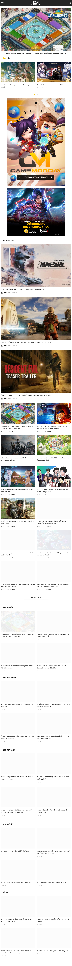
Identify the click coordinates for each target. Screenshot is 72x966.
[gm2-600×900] (36, 142)
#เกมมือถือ (8, 607)
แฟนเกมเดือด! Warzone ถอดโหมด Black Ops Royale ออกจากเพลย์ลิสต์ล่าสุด (17, 459)
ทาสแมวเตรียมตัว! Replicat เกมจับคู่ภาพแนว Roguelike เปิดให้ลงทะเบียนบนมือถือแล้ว (18, 585)
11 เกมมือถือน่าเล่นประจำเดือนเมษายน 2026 (50, 85)
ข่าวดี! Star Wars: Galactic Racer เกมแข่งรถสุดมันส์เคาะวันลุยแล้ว (23, 289)
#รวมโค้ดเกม (9, 750)
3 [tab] (37, 95)
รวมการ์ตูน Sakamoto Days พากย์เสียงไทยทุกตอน (52, 951)
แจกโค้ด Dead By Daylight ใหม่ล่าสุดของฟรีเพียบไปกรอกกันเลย (53, 811)
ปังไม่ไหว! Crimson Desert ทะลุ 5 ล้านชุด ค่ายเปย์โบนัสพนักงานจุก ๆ (17, 522)
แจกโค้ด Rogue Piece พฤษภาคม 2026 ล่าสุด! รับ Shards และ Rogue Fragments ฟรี (52, 427)
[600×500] (36, 212)
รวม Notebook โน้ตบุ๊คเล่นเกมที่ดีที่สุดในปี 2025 (51, 883)
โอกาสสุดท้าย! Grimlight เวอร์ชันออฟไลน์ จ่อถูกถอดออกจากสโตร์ (18, 86)
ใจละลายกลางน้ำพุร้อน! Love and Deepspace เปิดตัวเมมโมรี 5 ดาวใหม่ (17, 554)
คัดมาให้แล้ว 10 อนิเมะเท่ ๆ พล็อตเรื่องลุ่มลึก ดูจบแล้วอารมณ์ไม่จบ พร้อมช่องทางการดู (16, 952)
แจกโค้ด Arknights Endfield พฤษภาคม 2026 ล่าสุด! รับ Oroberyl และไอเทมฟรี (16, 811)
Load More (36, 597)
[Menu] (2, 3)
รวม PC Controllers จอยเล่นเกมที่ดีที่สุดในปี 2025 (16, 883)
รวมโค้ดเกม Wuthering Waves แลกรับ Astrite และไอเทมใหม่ (53, 778)
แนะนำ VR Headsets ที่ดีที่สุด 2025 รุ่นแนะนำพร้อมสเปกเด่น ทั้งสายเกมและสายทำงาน (54, 852)
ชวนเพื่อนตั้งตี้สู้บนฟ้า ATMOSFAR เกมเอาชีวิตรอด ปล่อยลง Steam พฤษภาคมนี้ (27, 342)
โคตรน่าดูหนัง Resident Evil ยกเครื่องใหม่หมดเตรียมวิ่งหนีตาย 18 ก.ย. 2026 (26, 395)
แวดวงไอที (8, 824)
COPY (5, 292)
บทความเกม (14, 431)
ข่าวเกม (2, 90)
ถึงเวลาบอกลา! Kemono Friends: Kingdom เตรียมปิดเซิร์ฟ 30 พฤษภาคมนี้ (17, 491)
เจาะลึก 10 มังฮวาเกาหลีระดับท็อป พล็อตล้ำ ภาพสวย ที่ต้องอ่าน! (53, 920)
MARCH (2, 431)
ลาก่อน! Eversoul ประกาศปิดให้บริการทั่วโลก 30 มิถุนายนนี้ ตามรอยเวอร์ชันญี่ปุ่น (51, 522)
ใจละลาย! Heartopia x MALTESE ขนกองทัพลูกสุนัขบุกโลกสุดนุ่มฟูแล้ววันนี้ (53, 459)
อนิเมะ (6, 892)
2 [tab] (36, 95)
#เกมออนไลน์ (9, 677)
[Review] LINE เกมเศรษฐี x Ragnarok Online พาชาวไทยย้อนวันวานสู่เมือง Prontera (36, 53)
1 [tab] (34, 95)
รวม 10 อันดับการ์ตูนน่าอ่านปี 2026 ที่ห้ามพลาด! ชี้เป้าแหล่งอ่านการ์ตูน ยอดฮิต (52, 491)
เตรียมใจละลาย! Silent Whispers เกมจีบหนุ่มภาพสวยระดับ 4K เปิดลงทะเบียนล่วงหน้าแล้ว (53, 585)
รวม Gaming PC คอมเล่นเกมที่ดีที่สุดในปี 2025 (15, 851)
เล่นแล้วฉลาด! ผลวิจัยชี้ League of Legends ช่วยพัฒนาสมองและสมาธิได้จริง (54, 554)
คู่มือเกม (49, 431)
